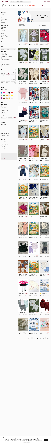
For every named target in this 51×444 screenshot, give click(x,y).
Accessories (4, 19)
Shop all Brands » (5, 157)
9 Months (8, 82)
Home (21, 5)
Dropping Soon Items (6, 148)
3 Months (13, 79)
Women (10, 5)
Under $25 (4, 106)
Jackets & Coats (4, 24)
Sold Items (4, 149)
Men (14, 5)
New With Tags (5, 135)
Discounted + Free (5, 128)
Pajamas (3, 28)
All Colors (4, 89)
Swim (2, 33)
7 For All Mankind (5, 54)
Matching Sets (10, 9)
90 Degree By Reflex (6, 56)
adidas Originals (5, 64)
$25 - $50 (4, 107)
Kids (18, 5)
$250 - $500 (4, 112)
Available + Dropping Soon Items (7, 145)
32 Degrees (4, 53)
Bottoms (3, 20)
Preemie (3, 73)
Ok (46, 440)
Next (48, 338)
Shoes (2, 32)
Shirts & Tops (4, 30)
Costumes (3, 35)
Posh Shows (32, 5)
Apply (14, 117)
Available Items (5, 143)
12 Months (13, 82)
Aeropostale (4, 65)
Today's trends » (4, 158)
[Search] (22, 2)
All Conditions (5, 133)
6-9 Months (8, 76)
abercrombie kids (5, 59)
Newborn (8, 73)
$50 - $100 (4, 109)
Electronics (3, 43)
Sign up (48, 1)
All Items (3, 124)
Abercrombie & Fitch (6, 58)
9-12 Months (13, 76)
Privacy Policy (27, 442)
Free (2, 126)
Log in (44, 1)
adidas (3, 62)
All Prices (4, 104)
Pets (1, 41)
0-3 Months (13, 73)
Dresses (3, 22)
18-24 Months (8, 80)
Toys (2, 38)
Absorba (3, 61)
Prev (28, 338)
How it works (37, 6)
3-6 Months (3, 76)
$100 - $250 (4, 110)
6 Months (3, 82)
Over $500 (4, 113)
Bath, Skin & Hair (5, 36)
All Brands (4, 51)
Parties (26, 5)
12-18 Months (3, 80)
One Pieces (3, 27)
